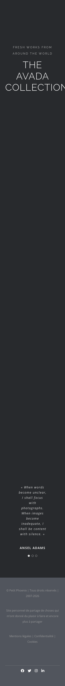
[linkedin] (42, 670)
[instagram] (36, 670)
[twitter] (29, 670)
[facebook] (22, 670)
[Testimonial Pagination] (29, 556)
